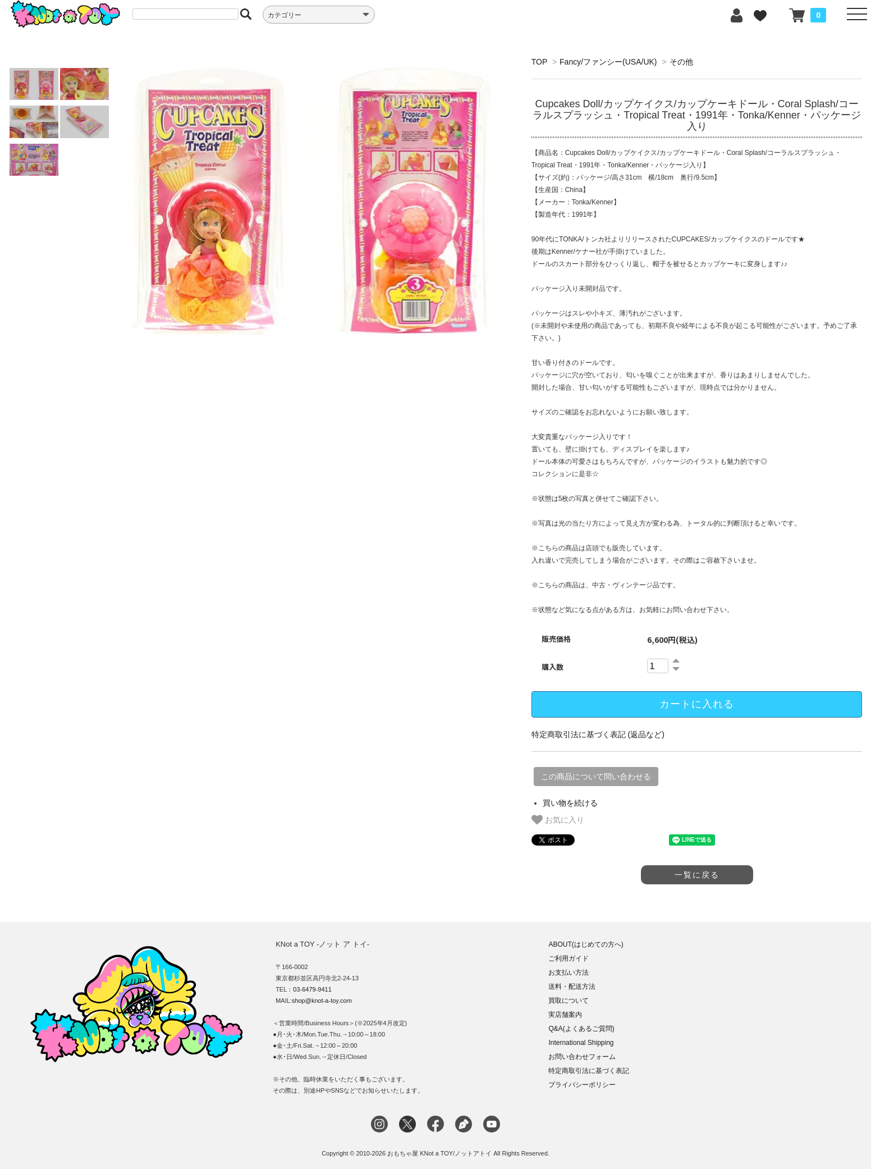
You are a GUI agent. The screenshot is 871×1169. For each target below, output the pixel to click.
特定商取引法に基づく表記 (588, 1071)
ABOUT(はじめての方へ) (585, 944)
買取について (568, 1000)
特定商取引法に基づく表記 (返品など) (597, 734)
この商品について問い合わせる (596, 776)
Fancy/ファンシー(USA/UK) (608, 61)
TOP (539, 61)
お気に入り (557, 819)
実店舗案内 (565, 1015)
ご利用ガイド (568, 958)
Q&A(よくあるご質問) (581, 1029)
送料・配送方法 (571, 986)
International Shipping (580, 1043)
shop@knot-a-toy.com (322, 1000)
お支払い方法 (568, 972)
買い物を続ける (570, 802)
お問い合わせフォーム (582, 1057)
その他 (681, 61)
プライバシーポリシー (582, 1085)
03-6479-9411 (312, 989)
